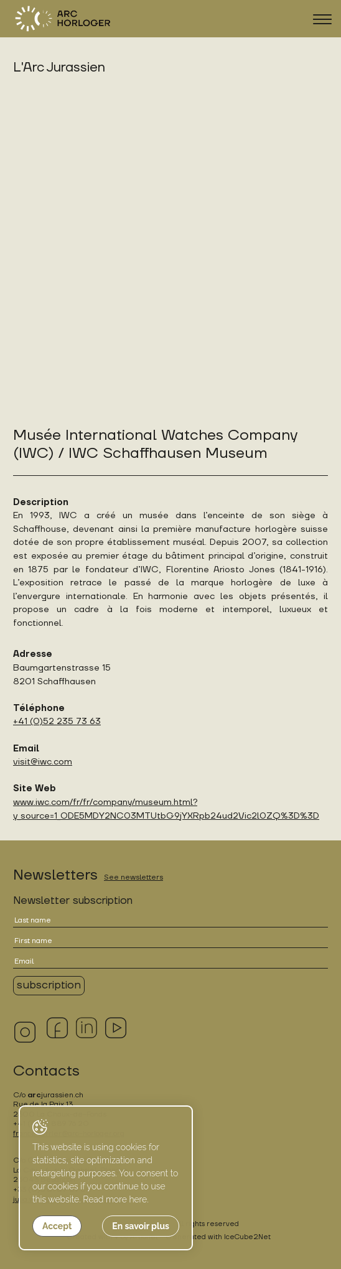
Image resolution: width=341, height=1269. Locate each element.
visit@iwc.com (42, 762)
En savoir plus (140, 1226)
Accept (57, 1226)
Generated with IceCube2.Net (218, 1237)
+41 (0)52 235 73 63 (57, 721)
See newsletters (133, 877)
